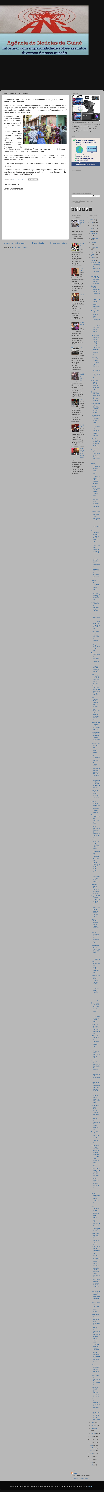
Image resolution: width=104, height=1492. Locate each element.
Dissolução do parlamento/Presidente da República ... (95, 1404)
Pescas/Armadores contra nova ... (95, 1018)
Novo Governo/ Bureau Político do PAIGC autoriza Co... (95, 536)
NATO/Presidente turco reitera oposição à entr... (95, 303)
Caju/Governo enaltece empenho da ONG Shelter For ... (95, 1284)
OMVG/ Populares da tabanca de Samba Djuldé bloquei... (95, 442)
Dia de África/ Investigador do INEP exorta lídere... (95, 585)
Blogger (90, 1486)
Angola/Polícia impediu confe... (95, 990)
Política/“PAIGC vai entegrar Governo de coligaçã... (95, 636)
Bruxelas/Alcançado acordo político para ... (95, 328)
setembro (95, 247)
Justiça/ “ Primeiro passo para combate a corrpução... (95, 290)
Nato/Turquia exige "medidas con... (95, 595)
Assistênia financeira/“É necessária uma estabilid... (95, 606)
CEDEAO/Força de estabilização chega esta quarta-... (95, 1251)
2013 (91, 1459)
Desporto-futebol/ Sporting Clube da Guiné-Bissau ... (95, 361)
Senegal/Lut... (95, 525)
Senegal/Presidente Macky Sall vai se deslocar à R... (95, 1272)
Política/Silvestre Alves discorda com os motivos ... (95, 1261)
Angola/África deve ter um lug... (95, 646)
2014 (91, 1456)
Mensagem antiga (58, 243)
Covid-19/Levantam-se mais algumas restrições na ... (95, 1368)
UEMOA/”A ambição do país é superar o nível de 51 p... (95, 1029)
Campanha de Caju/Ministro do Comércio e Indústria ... (95, 455)
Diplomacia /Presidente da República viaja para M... (95, 573)
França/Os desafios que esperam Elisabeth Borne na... (95, 1391)
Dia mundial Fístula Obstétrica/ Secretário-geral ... (95, 949)
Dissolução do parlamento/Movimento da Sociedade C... (95, 1320)
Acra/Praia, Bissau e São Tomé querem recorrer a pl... (95, 385)
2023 (91, 228)
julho (93, 255)
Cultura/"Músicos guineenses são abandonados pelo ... (95, 515)
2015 (91, 1453)
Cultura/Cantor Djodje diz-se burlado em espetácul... (95, 1295)
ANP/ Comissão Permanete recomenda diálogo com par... (95, 690)
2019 (91, 1442)
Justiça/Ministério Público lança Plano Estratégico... (95, 316)
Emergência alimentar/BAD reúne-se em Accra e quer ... (95, 1007)
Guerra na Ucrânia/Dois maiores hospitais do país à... (95, 279)
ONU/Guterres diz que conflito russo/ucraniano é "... (95, 726)
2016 (91, 1451)
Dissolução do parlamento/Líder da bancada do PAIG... (95, 1086)
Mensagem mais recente (15, 243)
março (94, 1425)
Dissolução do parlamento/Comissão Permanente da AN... (95, 1065)
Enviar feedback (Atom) (19, 247)
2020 (91, 1439)
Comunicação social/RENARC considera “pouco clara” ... (95, 819)
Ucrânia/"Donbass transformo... (95, 1076)
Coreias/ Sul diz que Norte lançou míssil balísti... (95, 748)
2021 (91, 1436)
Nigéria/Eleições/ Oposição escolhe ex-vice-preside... (95, 408)
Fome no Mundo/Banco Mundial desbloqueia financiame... (95, 1184)
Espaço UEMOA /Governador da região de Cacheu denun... (95, 807)
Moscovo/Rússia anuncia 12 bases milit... (95, 1053)
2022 (91, 231)
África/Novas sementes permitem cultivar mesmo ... (95, 430)
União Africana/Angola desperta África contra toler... (95, 761)
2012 (91, 1462)
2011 (91, 1465)
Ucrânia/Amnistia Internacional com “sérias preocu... (95, 1307)
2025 (91, 222)
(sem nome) (82, 222)
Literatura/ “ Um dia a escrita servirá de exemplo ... (95, 339)
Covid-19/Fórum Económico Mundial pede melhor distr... (95, 468)
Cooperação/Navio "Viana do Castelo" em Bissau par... (95, 736)
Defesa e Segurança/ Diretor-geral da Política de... (95, 490)
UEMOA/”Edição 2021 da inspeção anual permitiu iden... (95, 1041)
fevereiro (94, 1428)
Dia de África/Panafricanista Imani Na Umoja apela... (95, 678)
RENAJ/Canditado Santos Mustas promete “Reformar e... (95, 1111)
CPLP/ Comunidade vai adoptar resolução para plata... (95, 1212)
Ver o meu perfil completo (80, 1478)
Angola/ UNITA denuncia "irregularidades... (95, 1098)
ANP (81, 348)
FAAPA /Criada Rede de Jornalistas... (95, 562)
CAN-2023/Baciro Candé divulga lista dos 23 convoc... (95, 1199)
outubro (94, 243)
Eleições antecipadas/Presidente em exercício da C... (95, 1357)
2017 (91, 1448)
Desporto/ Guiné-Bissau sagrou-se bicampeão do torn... (95, 889)
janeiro (94, 1433)
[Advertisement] (52, 74)
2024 (91, 225)
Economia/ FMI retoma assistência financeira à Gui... (95, 794)
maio (93, 260)
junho (94, 257)
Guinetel (82, 269)
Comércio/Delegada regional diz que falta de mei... (95, 912)
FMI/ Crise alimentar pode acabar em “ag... (95, 1161)
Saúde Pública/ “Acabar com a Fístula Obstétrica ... (95, 924)
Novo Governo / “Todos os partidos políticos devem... (95, 702)
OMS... (95, 957)
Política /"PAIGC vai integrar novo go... (95, 668)
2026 (91, 220)
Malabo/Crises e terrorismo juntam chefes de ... (95, 503)
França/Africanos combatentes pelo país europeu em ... (95, 1137)
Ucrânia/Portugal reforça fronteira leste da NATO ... (95, 979)
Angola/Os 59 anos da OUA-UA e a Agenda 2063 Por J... (95, 900)
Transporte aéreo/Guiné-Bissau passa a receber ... (95, 480)
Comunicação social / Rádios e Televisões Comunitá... (95, 773)
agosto (94, 252)
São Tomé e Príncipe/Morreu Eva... (95, 373)
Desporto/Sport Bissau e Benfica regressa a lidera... (95, 783)
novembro (95, 238)
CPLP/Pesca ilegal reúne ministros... (95, 878)
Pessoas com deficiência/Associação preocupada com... (95, 1225)
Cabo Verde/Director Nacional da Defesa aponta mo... (95, 714)
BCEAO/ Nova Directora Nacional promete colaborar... (95, 1345)
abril (93, 1423)
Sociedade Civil (82, 324)
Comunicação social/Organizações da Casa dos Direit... (95, 1172)
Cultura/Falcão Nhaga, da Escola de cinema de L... (95, 549)
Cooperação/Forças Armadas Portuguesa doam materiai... (95, 1150)
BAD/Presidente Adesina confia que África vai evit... (95, 856)
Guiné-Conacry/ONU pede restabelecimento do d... (95, 350)
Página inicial (38, 243)
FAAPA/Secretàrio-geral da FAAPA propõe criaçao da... (95, 867)
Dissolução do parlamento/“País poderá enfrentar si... (95, 1124)
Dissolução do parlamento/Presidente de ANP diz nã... (95, 1380)
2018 (91, 1445)
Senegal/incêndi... (95, 616)
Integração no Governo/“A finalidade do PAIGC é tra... (95, 418)
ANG (75, 1473)
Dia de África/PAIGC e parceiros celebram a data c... (95, 844)
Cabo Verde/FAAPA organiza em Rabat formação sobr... (95, 967)
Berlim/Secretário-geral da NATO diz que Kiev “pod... (95, 1415)
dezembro (95, 233)
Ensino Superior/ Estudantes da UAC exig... (95, 625)
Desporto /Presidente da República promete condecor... (95, 657)
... (95, 998)
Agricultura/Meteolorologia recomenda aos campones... (95, 268)
